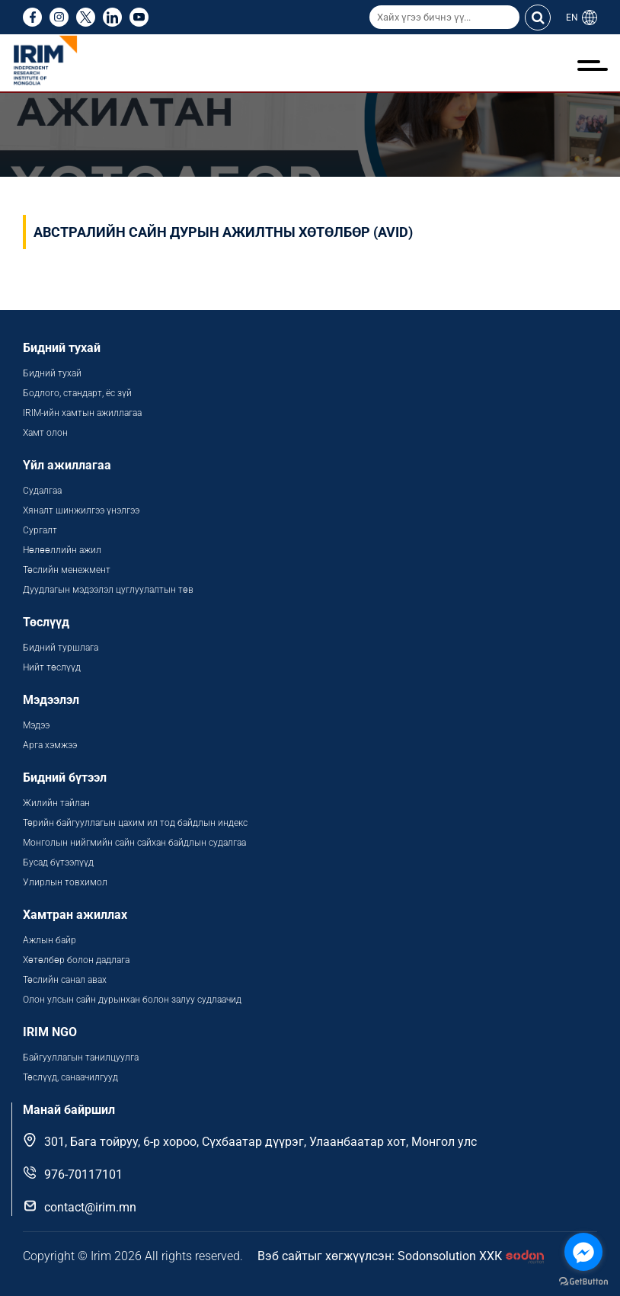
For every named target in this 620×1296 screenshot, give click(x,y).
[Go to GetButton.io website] (583, 1280)
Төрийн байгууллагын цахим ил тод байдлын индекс (136, 823)
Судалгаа (42, 490)
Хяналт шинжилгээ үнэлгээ (81, 510)
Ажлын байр (49, 940)
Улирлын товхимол (65, 882)
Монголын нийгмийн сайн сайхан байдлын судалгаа (134, 842)
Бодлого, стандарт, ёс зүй (77, 393)
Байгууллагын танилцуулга (81, 1057)
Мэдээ (36, 725)
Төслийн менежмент (66, 570)
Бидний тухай (52, 373)
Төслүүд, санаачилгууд (70, 1077)
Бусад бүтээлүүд (58, 862)
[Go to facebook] (583, 1252)
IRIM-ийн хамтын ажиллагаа (82, 413)
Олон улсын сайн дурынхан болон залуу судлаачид (132, 999)
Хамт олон (45, 432)
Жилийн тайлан (56, 803)
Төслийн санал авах (65, 979)
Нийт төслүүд (52, 667)
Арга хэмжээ (50, 745)
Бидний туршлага (60, 647)
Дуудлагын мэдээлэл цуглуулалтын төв (108, 589)
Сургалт (40, 530)
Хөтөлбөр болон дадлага (77, 960)
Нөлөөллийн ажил (62, 550)
